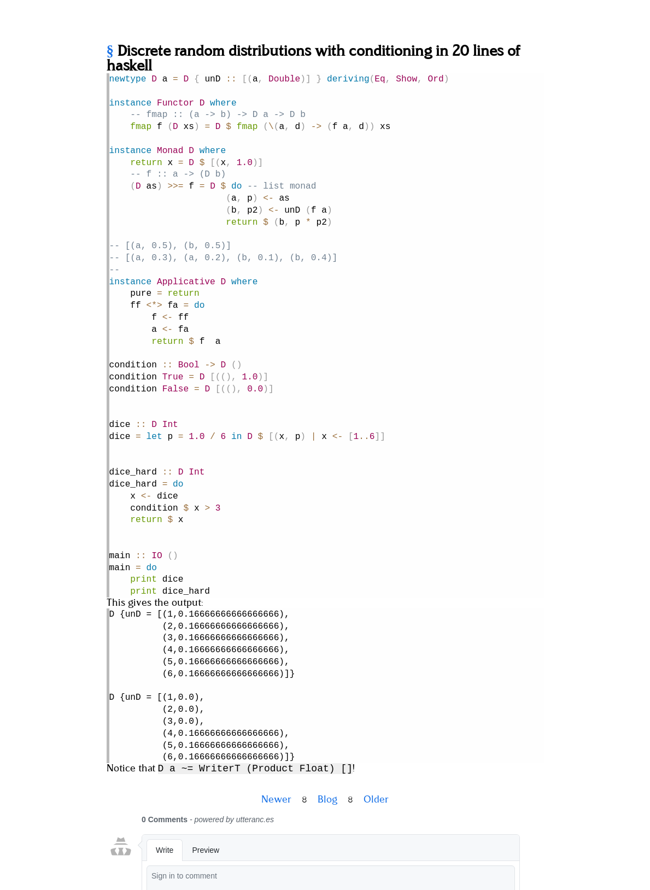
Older (376, 737)
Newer (276, 737)
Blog (327, 737)
